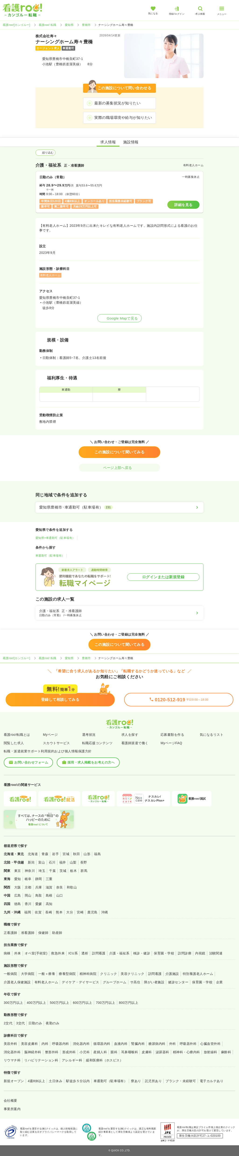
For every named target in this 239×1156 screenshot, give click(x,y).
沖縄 (104, 912)
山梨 (73, 862)
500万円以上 (59, 1003)
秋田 (76, 854)
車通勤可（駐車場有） (50, 555)
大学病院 (28, 974)
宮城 (66, 854)
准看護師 (28, 933)
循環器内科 (101, 1044)
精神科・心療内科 (186, 1052)
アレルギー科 (72, 1060)
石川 (52, 862)
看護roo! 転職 (47, 25)
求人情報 (108, 142)
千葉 (52, 871)
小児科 (85, 1052)
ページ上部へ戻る (119, 468)
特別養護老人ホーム (198, 974)
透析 (84, 953)
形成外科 (69, 1052)
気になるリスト (211, 734)
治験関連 (216, 953)
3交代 (20, 1023)
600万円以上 (82, 1003)
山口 (59, 895)
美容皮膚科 (29, 1044)
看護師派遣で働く (134, 743)
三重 (49, 879)
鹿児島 (92, 912)
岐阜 (28, 879)
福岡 (27, 912)
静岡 (38, 879)
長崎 (48, 912)
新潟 (31, 862)
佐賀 (38, 912)
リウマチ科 (12, 1060)
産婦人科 (100, 1052)
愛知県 (69, 25)
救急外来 (58, 953)
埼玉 (42, 871)
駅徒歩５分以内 (78, 1081)
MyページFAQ (171, 743)
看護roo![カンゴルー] (16, 25)
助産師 (57, 933)
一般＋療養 (46, 974)
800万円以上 (128, 1003)
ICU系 (73, 953)
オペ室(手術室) (36, 953)
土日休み (55, 1081)
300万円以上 (13, 1003)
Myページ (50, 734)
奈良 (59, 887)
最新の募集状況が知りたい (117, 103)
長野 (83, 862)
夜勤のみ (52, 1023)
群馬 (84, 871)
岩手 (55, 854)
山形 (87, 854)
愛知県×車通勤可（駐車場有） (55, 538)
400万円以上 (36, 1003)
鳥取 (38, 895)
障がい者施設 (154, 982)
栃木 (73, 871)
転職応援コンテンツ (97, 743)
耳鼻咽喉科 (129, 1052)
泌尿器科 (162, 1052)
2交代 (8, 1023)
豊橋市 (86, 25)
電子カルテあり (211, 1081)
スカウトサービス (56, 743)
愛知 (17, 879)
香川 (28, 904)
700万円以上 (105, 1003)
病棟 (7, 953)
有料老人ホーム (46, 982)
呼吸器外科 (188, 1044)
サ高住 (135, 982)
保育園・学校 (164, 953)
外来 (17, 953)
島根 (49, 895)
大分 (69, 912)
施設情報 (131, 142)
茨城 (63, 871)
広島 (17, 895)
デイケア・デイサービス (80, 982)
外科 (172, 1044)
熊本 (59, 912)
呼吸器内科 (60, 1044)
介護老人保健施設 (17, 982)
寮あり (136, 1081)
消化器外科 (12, 1052)
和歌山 (72, 887)
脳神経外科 (32, 1052)
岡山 (28, 895)
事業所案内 (12, 1109)
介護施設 (172, 974)
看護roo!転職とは (17, 734)
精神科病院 (88, 974)
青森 (45, 854)
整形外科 (52, 1052)
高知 (49, 904)
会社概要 (10, 1100)
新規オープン (14, 1081)
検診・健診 (141, 953)
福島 (97, 854)
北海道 (33, 854)
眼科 (114, 1052)
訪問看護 (98, 953)
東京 (17, 871)
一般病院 (10, 974)
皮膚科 (147, 1052)
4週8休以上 (36, 1081)
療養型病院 (67, 974)
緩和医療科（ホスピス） (104, 1060)
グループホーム (115, 982)
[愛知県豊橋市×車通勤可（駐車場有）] (119, 507)
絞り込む (45, 153)
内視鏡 (200, 953)
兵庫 (38, 887)
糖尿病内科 (156, 1044)
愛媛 (38, 904)
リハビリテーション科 (41, 1060)
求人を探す (129, 734)
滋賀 (49, 887)
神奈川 (30, 871)
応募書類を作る (172, 734)
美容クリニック (132, 974)
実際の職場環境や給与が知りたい (123, 118)
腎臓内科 (138, 1044)
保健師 (43, 933)
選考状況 (89, 734)
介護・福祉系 (119, 953)
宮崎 (80, 912)
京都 (28, 887)
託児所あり (153, 1081)
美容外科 (10, 1044)
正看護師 (10, 933)
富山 (41, 862)
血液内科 (121, 1044)
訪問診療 (184, 953)
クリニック (108, 974)
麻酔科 (226, 1052)
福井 (62, 862)
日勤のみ (35, 1023)
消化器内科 (81, 1044)
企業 (219, 982)
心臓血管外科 (210, 1044)
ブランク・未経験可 (180, 1081)
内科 (45, 1044)
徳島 (17, 904)
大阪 (17, 887)
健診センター (178, 982)
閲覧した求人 (14, 743)
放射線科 (210, 1052)
